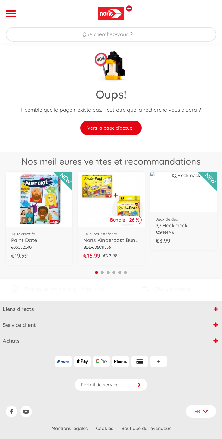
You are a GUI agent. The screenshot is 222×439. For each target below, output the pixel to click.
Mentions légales (69, 428)
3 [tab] (108, 272)
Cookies (104, 428)
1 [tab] (96, 272)
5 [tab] (119, 272)
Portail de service (111, 385)
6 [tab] (125, 272)
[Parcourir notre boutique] (111, 34)
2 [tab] (102, 272)
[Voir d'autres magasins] (129, 8)
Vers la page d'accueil (111, 128)
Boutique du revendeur (146, 428)
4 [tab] (113, 272)
